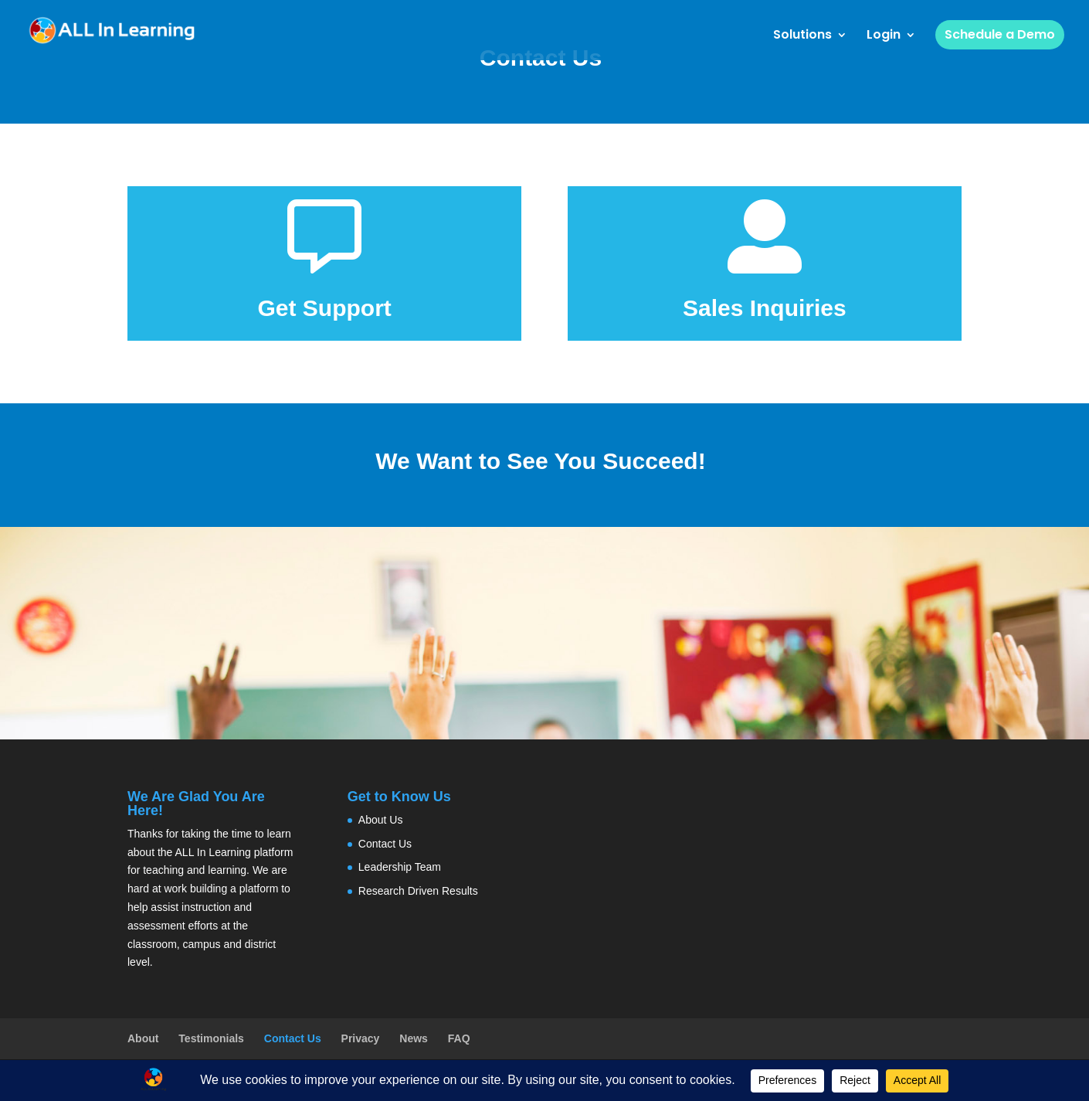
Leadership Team (399, 867)
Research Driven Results (418, 891)
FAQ (459, 1038)
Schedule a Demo (1000, 34)
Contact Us (385, 844)
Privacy (360, 1038)
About (142, 1038)
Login (884, 36)
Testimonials (211, 1038)
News (413, 1038)
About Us (380, 820)
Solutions (802, 36)
